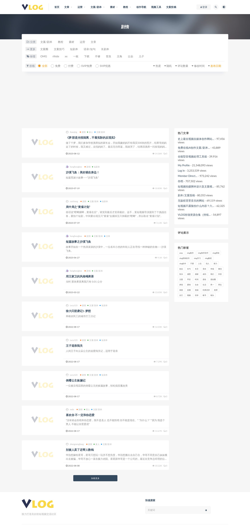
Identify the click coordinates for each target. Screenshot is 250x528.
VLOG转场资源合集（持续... (194, 214)
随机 (169, 65)
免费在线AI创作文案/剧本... (194, 147)
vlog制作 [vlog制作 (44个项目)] (190, 253)
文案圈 (44, 49)
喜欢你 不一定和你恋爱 (80, 415)
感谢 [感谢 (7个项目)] (196, 274)
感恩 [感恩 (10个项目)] (189, 274)
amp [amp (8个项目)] (181, 253)
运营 (82, 41)
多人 (90, 132)
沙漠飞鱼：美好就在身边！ (82, 172)
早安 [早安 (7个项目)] (189, 279)
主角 (119, 56)
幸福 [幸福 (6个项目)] (212, 269)
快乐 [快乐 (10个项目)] (181, 274)
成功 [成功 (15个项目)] (204, 274)
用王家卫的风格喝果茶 (80, 276)
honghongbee (74, 166)
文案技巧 (59, 49)
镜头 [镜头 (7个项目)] (212, 295)
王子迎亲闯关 (74, 345)
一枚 (75, 56)
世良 (108, 56)
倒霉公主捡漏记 (75, 380)
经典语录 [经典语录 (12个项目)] (206, 290)
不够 (97, 56)
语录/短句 (90, 49)
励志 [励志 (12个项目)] (181, 269)
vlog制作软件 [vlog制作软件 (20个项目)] (203, 253)
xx (66, 56)
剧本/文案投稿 (186, 195)
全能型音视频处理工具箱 (192, 156)
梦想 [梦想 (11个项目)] (181, 285)
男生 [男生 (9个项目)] (220, 285)
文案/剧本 (46, 41)
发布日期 (215, 65)
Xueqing (71, 132)
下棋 (86, 56)
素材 (71, 41)
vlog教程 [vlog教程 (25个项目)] (208, 258)
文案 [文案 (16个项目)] (181, 279)
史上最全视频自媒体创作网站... (196, 138)
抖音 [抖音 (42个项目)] (220, 274)
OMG (43, 56)
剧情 (83, 132)
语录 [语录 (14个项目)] (196, 295)
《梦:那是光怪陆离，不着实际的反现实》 (91, 137)
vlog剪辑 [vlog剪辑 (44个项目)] (216, 253)
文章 (93, 41)
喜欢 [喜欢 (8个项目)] (204, 269)
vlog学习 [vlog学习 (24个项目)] (197, 258)
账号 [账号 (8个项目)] (204, 295)
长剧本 (105, 49)
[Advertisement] (125, 101)
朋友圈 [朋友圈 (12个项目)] (213, 279)
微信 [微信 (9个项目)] (220, 269)
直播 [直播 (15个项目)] (189, 290)
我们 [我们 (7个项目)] (212, 274)
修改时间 (199, 65)
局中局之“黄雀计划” (78, 206)
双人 (87, 409)
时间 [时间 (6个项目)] (196, 279)
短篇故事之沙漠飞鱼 (78, 241)
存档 (180, 181)
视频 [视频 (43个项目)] (189, 295)
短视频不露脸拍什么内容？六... (196, 205)
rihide (56, 56)
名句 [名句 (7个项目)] (189, 269)
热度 (158, 65)
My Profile (184, 165)
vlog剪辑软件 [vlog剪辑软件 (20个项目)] (184, 258)
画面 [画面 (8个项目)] (181, 290)
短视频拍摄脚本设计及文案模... (196, 186)
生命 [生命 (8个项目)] (196, 285)
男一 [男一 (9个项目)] (212, 285)
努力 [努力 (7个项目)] (215, 263)
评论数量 (183, 65)
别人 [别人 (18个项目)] (207, 263)
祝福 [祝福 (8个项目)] (196, 290)
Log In (181, 170)
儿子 (141, 56)
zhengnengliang (75, 444)
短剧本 (74, 49)
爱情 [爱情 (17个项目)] (189, 285)
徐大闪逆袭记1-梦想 (78, 310)
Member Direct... (187, 175)
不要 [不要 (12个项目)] (192, 263)
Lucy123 (72, 305)
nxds (70, 409)
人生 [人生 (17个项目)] (200, 263)
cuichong (72, 201)
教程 (60, 41)
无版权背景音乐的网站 (191, 200)
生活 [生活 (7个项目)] (204, 285)
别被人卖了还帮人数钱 (80, 449)
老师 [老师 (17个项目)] (216, 290)
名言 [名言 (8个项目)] (196, 269)
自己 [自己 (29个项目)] (181, 295)
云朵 (130, 56)
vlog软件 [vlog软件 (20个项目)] (182, 263)
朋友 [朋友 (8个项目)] (204, 279)
